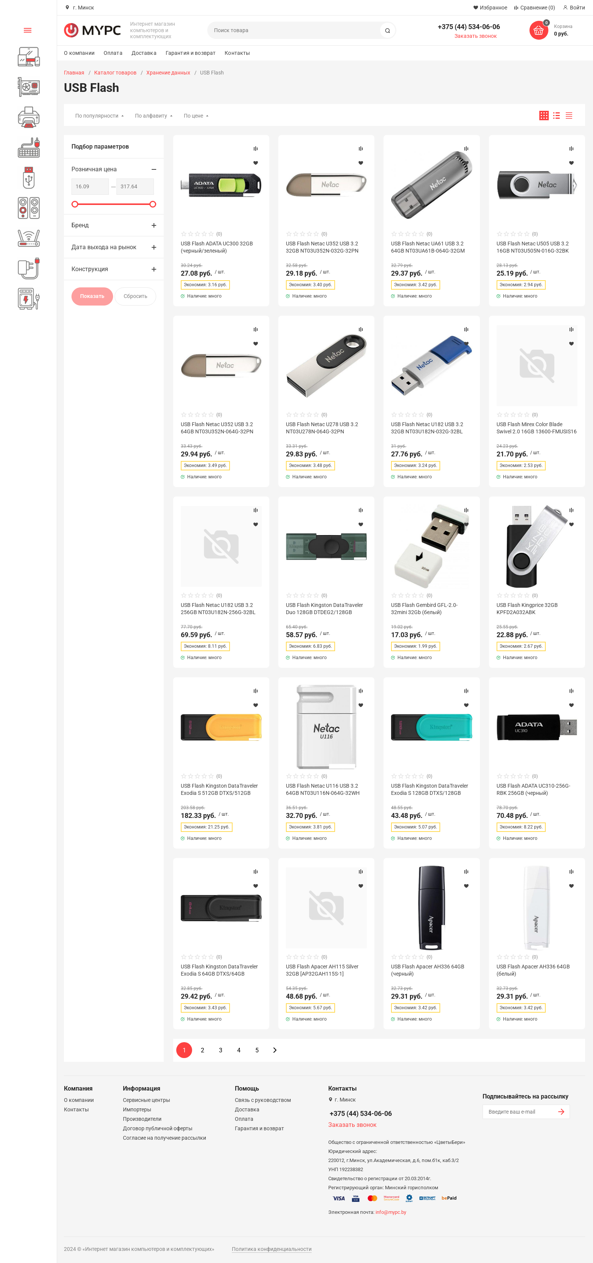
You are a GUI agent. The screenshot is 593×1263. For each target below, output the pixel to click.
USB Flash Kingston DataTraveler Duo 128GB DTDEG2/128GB (324, 608)
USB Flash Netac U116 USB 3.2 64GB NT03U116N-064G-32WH (323, 789)
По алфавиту (151, 116)
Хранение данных (168, 73)
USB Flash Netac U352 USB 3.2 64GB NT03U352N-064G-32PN (217, 427)
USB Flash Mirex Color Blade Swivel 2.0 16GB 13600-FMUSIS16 (537, 427)
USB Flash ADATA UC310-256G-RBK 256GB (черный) (533, 789)
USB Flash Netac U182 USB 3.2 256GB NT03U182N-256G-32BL (218, 608)
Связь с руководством (263, 1100)
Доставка (144, 53)
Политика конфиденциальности (272, 1249)
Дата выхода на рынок (104, 247)
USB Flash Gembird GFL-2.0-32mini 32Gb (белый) (424, 608)
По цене (193, 116)
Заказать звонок (476, 36)
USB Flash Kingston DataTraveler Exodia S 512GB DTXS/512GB (219, 789)
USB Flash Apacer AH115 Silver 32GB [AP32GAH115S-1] (322, 970)
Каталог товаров (115, 73)
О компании (79, 53)
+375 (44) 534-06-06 (469, 27)
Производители (142, 1119)
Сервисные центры (146, 1100)
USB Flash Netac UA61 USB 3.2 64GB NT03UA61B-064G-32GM (428, 246)
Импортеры (137, 1109)
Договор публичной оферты (157, 1128)
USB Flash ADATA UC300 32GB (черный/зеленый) (217, 246)
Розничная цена (94, 169)
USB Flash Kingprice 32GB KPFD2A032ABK (527, 608)
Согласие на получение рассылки (164, 1138)
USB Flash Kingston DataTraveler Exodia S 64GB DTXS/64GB (219, 970)
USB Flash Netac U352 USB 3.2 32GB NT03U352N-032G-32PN (322, 246)
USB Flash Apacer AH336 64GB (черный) (427, 970)
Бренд (80, 225)
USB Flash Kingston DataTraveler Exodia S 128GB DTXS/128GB (429, 789)
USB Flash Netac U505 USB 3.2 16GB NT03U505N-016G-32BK (533, 246)
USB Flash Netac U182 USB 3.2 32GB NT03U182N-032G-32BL (427, 427)
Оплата (113, 53)
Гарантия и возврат (191, 53)
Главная (74, 73)
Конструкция (89, 269)
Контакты (237, 53)
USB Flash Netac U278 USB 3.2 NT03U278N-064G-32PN (322, 427)
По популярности (96, 116)
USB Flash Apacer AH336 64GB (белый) (533, 970)
